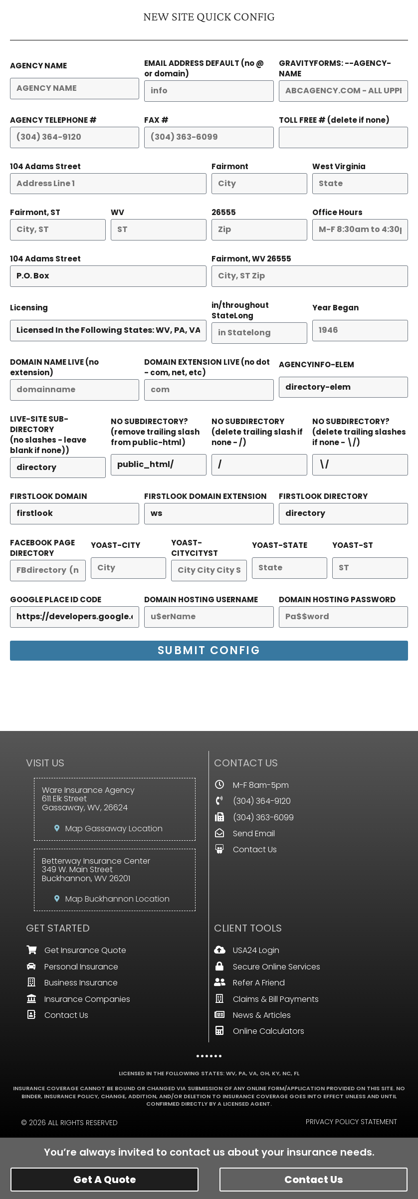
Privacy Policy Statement (351, 1122)
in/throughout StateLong (240, 310)
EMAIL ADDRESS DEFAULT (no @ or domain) (204, 68)
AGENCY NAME (38, 65)
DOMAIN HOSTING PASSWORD (337, 599)
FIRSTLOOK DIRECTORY (323, 496)
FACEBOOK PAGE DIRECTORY (42, 547)
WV (117, 212)
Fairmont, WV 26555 (251, 258)
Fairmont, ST (35, 212)
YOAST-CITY (115, 545)
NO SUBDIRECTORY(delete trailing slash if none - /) (257, 432)
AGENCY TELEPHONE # (53, 120)
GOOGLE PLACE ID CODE (55, 599)
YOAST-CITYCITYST (194, 547)
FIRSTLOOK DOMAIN (48, 496)
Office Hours (337, 212)
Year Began (335, 307)
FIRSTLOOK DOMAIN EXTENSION (205, 496)
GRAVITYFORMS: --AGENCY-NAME (335, 68)
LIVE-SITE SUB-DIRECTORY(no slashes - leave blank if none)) (48, 435)
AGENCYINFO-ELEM (316, 364)
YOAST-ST (352, 545)
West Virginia (339, 166)
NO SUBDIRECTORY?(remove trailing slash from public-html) (155, 432)
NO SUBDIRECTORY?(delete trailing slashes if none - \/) (359, 432)
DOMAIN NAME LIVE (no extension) (54, 367)
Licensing (29, 307)
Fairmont (229, 166)
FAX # (156, 120)
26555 (223, 212)
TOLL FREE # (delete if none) (334, 120)
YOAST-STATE (279, 545)
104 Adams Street (45, 166)
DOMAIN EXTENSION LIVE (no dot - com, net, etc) (207, 367)
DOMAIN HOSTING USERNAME (201, 599)
